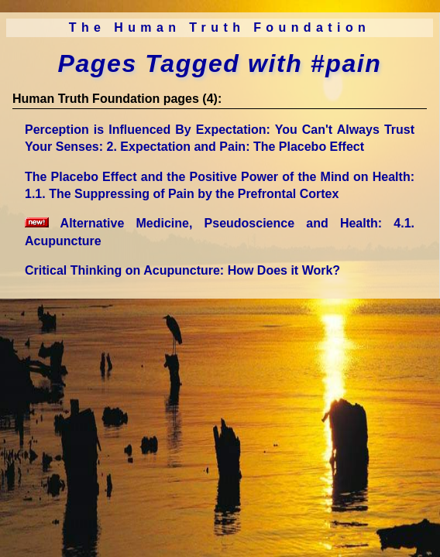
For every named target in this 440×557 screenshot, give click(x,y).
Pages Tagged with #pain (220, 63)
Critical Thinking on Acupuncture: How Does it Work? (182, 270)
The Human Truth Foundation (220, 27)
